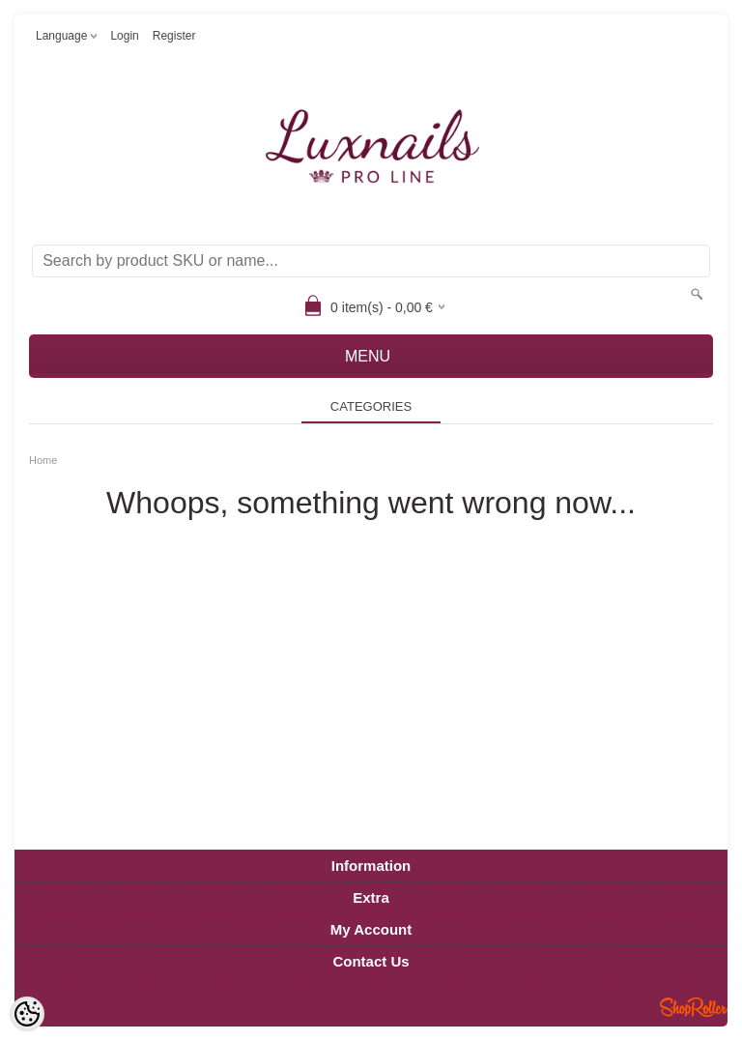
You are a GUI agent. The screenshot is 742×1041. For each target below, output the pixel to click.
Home (43, 460)
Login (124, 36)
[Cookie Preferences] (27, 1014)
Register (174, 36)
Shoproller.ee (694, 1007)
